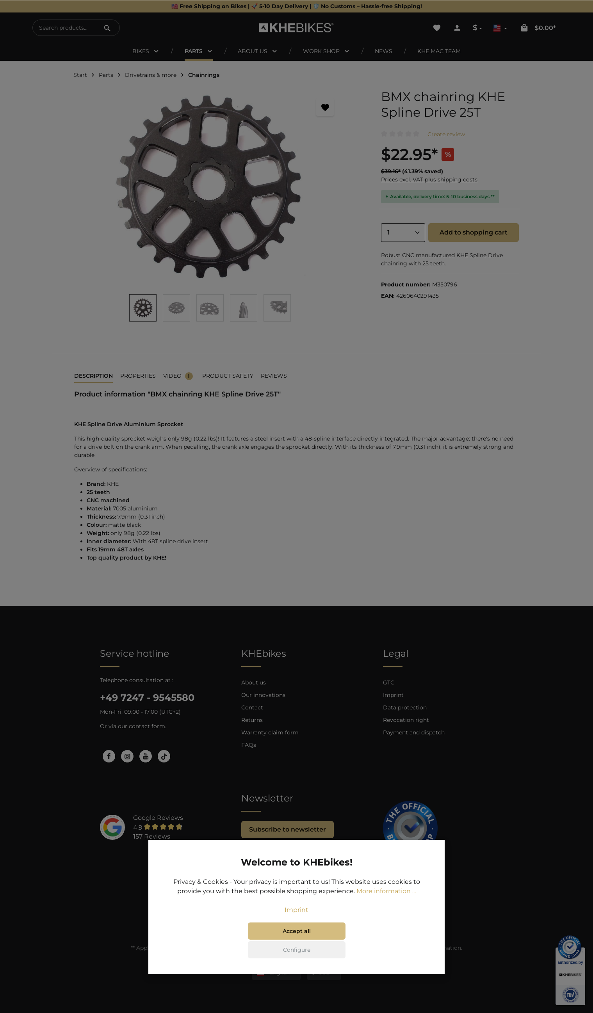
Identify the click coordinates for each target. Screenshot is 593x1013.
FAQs (248, 744)
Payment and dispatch (414, 732)
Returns (252, 719)
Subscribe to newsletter (287, 829)
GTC (388, 682)
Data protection (405, 707)
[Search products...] (64, 28)
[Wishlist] (437, 28)
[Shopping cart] (537, 28)
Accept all (297, 931)
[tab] (93, 376)
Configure (296, 949)
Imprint (393, 694)
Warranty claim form (270, 732)
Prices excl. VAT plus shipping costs (429, 179)
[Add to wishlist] (325, 107)
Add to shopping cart (474, 232)
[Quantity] (403, 232)
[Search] (107, 28)
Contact (252, 707)
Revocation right (406, 719)
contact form (147, 726)
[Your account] (457, 28)
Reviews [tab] (274, 375)
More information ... (386, 891)
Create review (446, 134)
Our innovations (263, 694)
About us (253, 682)
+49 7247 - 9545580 (147, 697)
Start (80, 74)
